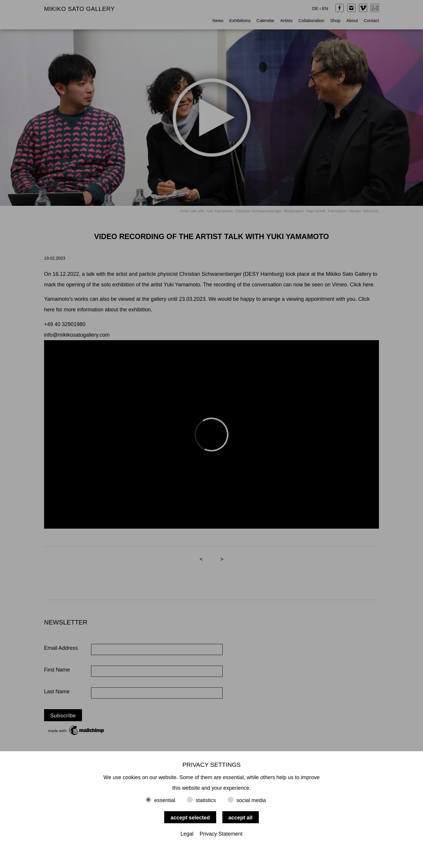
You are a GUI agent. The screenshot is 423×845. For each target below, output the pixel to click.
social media (251, 800)
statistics (206, 800)
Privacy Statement (221, 834)
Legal (186, 834)
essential (164, 800)
